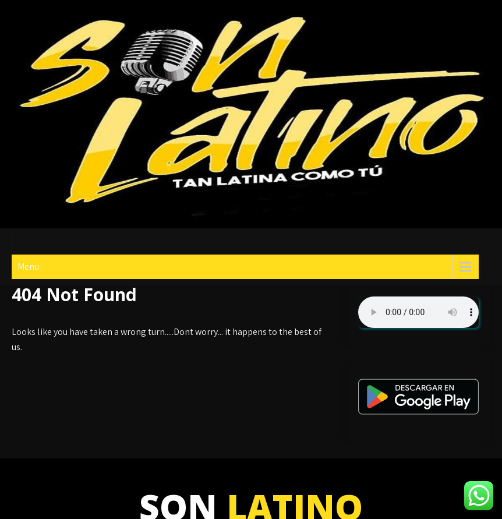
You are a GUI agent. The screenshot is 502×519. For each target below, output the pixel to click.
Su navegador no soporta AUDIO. (418, 312)
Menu (28, 266)
